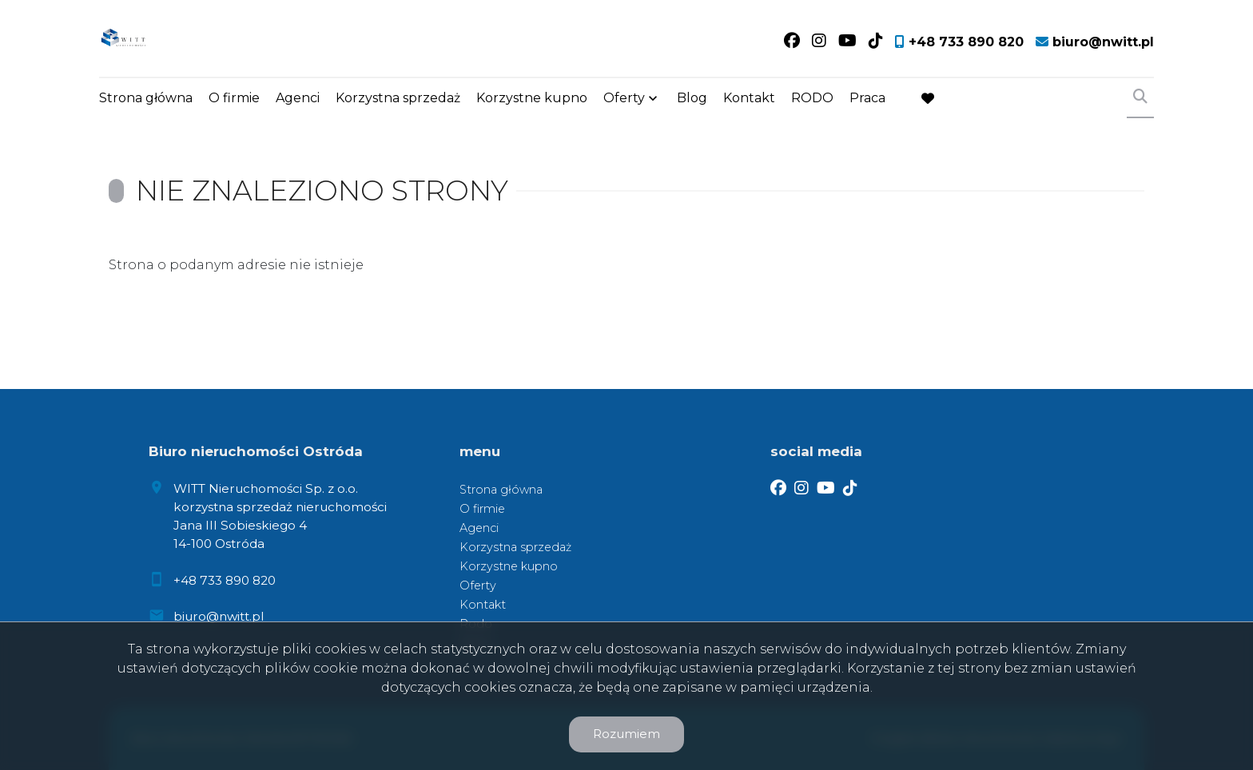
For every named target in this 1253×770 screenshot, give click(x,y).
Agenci (298, 97)
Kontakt (749, 97)
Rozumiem (626, 733)
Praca (867, 97)
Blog (692, 97)
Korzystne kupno (531, 97)
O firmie (234, 97)
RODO (812, 97)
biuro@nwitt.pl (218, 616)
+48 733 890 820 (224, 580)
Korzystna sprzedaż (398, 97)
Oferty (624, 97)
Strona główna (146, 97)
